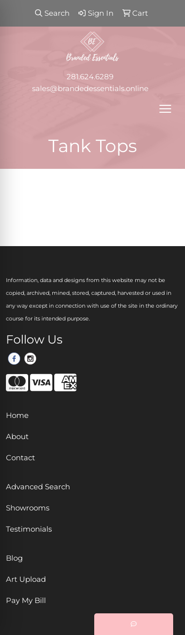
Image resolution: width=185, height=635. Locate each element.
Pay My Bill (26, 600)
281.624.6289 (90, 76)
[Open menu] (165, 109)
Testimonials (29, 529)
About (17, 436)
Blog (14, 558)
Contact (20, 457)
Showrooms (27, 508)
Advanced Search (38, 486)
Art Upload (26, 579)
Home (17, 415)
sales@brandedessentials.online (90, 88)
